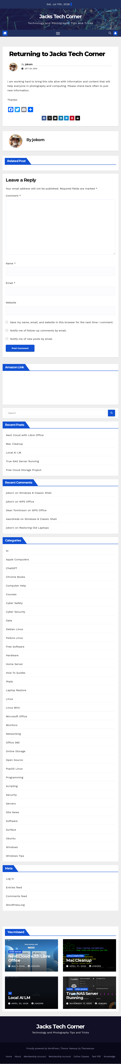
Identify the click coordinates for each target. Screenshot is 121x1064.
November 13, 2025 (81, 1003)
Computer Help (16, 585)
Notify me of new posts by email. (31, 338)
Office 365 (13, 742)
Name (11, 263)
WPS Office (26, 501)
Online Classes (81, 1056)
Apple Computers (17, 559)
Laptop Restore (16, 690)
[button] (110, 33)
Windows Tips (15, 855)
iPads (9, 681)
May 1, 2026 (19, 966)
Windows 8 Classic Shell (35, 493)
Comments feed (16, 896)
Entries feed (14, 887)
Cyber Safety (14, 603)
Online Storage (15, 751)
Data (9, 620)
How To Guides (15, 672)
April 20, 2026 (20, 1003)
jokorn (29, 64)
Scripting (12, 786)
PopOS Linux (14, 768)
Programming (14, 777)
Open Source (14, 760)
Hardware (12, 655)
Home (9, 1056)
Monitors (11, 725)
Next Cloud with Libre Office (25, 435)
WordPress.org (15, 905)
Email (10, 283)
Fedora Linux (14, 637)
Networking (13, 733)
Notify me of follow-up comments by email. (38, 330)
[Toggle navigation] (58, 33)
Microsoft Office (16, 716)
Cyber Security (15, 611)
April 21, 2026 (78, 966)
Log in (10, 878)
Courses (11, 594)
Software (12, 821)
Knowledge (109, 1056)
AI (7, 550)
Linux (9, 699)
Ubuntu (11, 838)
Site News (12, 812)
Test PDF (96, 1056)
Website (11, 302)
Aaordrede (12, 519)
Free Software (15, 646)
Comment (13, 195)
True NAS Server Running (22, 461)
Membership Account (35, 1056)
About (18, 1056)
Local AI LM (13, 452)
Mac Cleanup (14, 443)
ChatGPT (11, 568)
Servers (11, 803)
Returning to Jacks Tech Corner (57, 54)
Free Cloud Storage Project (23, 470)
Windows (12, 847)
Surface (11, 829)
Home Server (14, 664)
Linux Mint (13, 707)
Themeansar (87, 1048)
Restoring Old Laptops (34, 527)
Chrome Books (15, 576)
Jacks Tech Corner (60, 16)
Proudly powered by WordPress (43, 1048)
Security (11, 794)
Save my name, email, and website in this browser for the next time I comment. (61, 322)
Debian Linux (14, 629)
